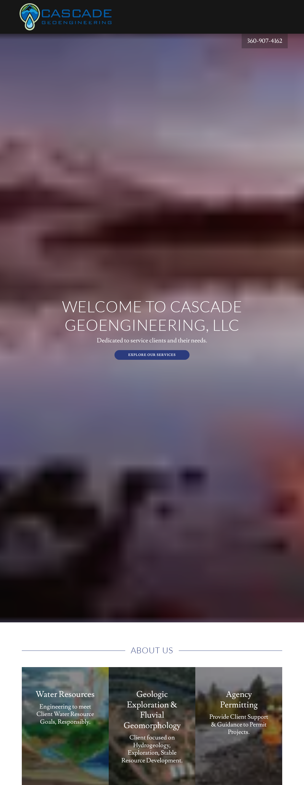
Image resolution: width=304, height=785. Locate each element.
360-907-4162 (264, 41)
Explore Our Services (152, 355)
